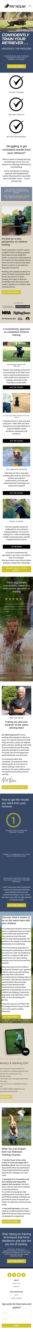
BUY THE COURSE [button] (16, 387)
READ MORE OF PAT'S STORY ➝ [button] (14, 787)
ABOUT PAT (16, 1283)
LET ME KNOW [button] (16, 546)
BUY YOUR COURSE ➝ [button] (16, 66)
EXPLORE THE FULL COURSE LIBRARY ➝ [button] (16, 569)
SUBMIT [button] (16, 1325)
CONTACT (16, 1286)
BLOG (16, 1295)
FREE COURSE (16, 1298)
